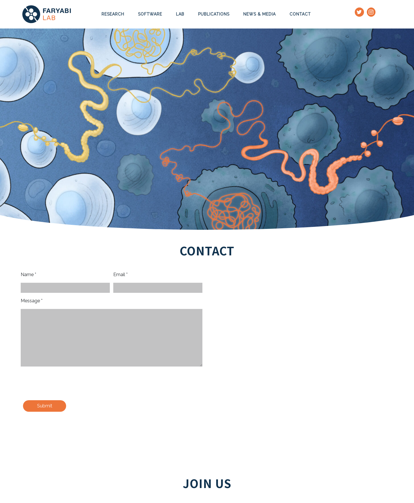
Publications (213, 14)
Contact (300, 14)
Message (32, 300)
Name (28, 274)
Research (112, 14)
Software (150, 14)
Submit (44, 406)
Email (120, 274)
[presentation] (64, 384)
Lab (180, 14)
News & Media (259, 14)
